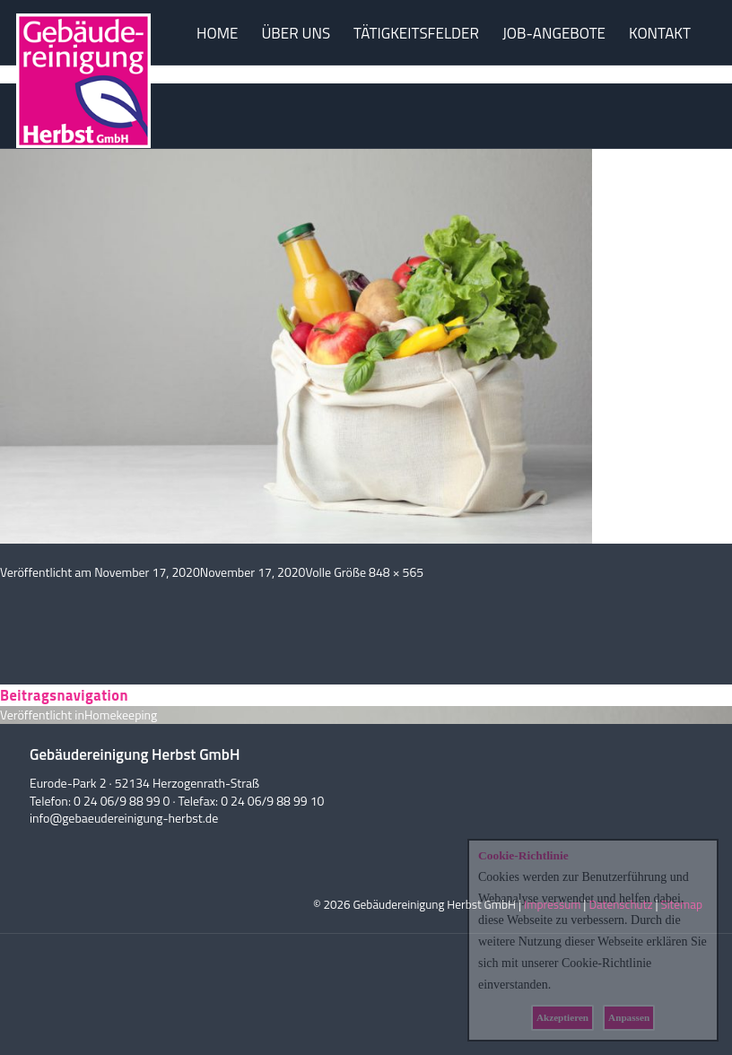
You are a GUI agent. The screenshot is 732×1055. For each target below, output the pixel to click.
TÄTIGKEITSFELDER (416, 33)
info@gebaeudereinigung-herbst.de (124, 817)
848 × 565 (396, 571)
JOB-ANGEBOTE (554, 33)
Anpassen (628, 1017)
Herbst (83, 100)
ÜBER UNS (295, 33)
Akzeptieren (562, 1017)
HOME (217, 33)
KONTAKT (660, 33)
